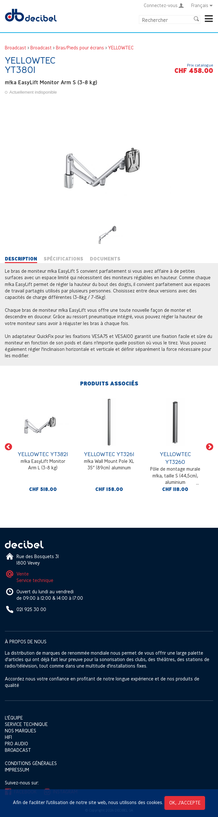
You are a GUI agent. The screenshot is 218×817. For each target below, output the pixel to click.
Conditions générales (31, 763)
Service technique (34, 580)
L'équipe (14, 717)
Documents (105, 259)
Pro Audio (16, 743)
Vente (22, 574)
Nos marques (20, 730)
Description (21, 259)
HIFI (8, 737)
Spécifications (63, 259)
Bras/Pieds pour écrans (80, 47)
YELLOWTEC (121, 47)
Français (202, 5)
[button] (8, 447)
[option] (43, 447)
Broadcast (15, 47)
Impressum (17, 769)
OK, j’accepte (185, 802)
